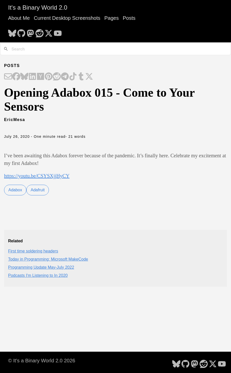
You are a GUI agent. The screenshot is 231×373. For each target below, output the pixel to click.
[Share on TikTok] (73, 76)
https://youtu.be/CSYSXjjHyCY (36, 176)
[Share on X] (89, 76)
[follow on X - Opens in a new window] (49, 31)
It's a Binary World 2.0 (37, 7)
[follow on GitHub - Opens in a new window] (21, 31)
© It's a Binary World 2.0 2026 (41, 360)
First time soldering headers (33, 251)
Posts (129, 18)
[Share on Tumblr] (81, 76)
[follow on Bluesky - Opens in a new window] (12, 31)
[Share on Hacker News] (40, 76)
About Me (19, 18)
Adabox (15, 190)
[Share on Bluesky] (24, 76)
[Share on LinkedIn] (32, 76)
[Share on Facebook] (16, 76)
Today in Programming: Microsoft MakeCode (48, 259)
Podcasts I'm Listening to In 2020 (38, 275)
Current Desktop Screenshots (67, 18)
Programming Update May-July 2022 (41, 267)
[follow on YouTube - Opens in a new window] (58, 31)
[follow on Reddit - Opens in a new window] (39, 31)
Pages (111, 18)
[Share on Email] (8, 76)
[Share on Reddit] (57, 76)
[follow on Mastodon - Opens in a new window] (30, 31)
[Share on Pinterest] (49, 76)
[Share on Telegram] (65, 76)
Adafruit (38, 190)
